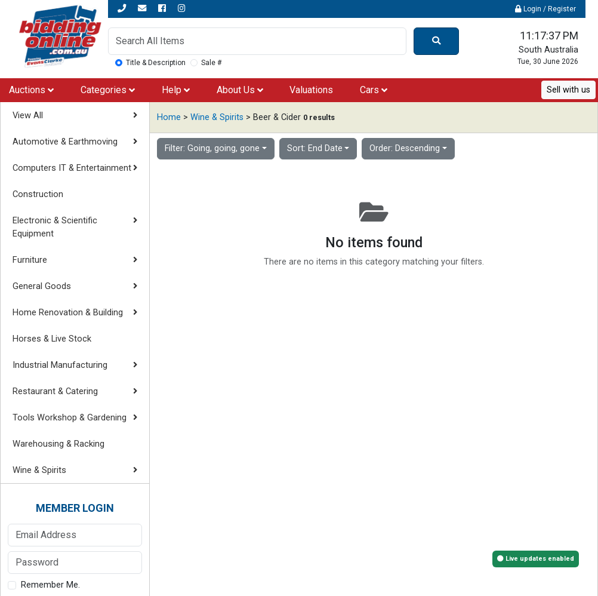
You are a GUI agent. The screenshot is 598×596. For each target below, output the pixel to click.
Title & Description (156, 63)
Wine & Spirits (216, 117)
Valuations (311, 90)
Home (169, 117)
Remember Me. (50, 585)
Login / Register (545, 9)
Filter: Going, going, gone (212, 148)
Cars (373, 90)
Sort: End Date (315, 148)
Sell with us (568, 90)
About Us (240, 90)
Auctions (31, 90)
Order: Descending (404, 148)
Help (176, 90)
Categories (108, 90)
